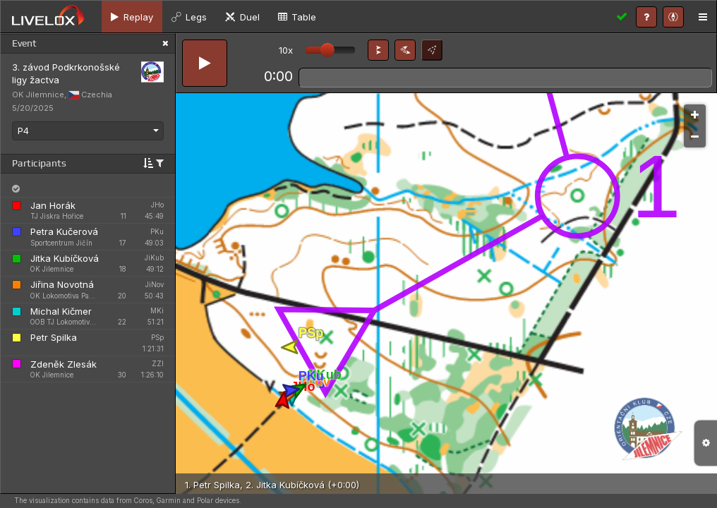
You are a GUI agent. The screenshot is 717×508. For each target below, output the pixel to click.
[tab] (132, 16)
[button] (378, 50)
